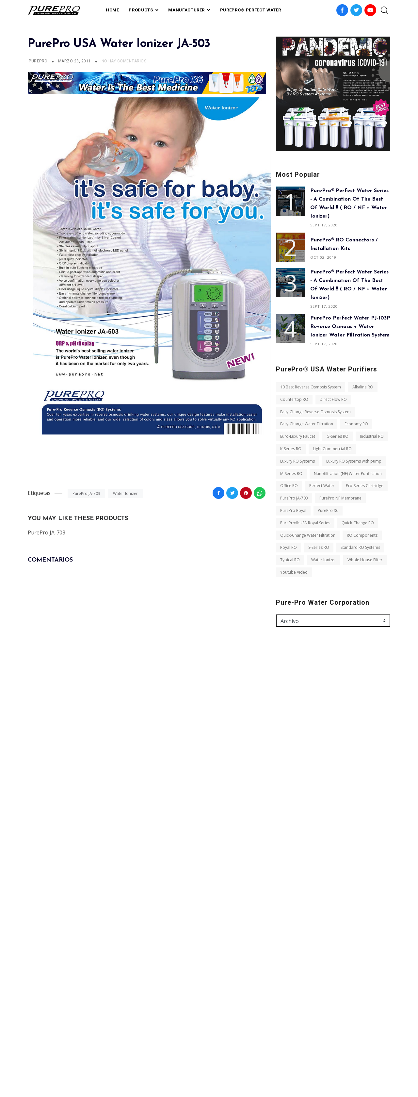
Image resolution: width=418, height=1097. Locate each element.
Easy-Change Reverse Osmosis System (315, 412)
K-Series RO (290, 448)
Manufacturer (186, 10)
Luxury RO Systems (297, 461)
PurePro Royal (293, 510)
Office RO (289, 485)
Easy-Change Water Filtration (306, 424)
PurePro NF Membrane (340, 498)
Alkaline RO (362, 387)
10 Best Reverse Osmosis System (310, 387)
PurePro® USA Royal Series (305, 523)
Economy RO (356, 424)
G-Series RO (337, 436)
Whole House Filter (364, 560)
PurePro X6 (328, 510)
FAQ (175, 1062)
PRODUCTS (141, 10)
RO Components (362, 535)
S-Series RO (318, 547)
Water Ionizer (125, 493)
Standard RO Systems (360, 547)
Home (112, 10)
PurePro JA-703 (86, 493)
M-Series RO (291, 473)
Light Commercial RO (332, 448)
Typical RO (290, 560)
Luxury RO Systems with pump (353, 461)
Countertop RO (294, 399)
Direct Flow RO (333, 399)
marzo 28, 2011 (75, 61)
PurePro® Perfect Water (250, 10)
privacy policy (203, 1062)
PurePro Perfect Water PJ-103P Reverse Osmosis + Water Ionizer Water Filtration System (350, 327)
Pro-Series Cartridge (364, 485)
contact (236, 1062)
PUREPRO (38, 61)
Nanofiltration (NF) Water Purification (348, 473)
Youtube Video (294, 572)
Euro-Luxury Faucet (297, 436)
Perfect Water (321, 485)
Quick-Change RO (358, 523)
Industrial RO (372, 436)
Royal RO (288, 547)
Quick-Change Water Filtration (307, 535)
